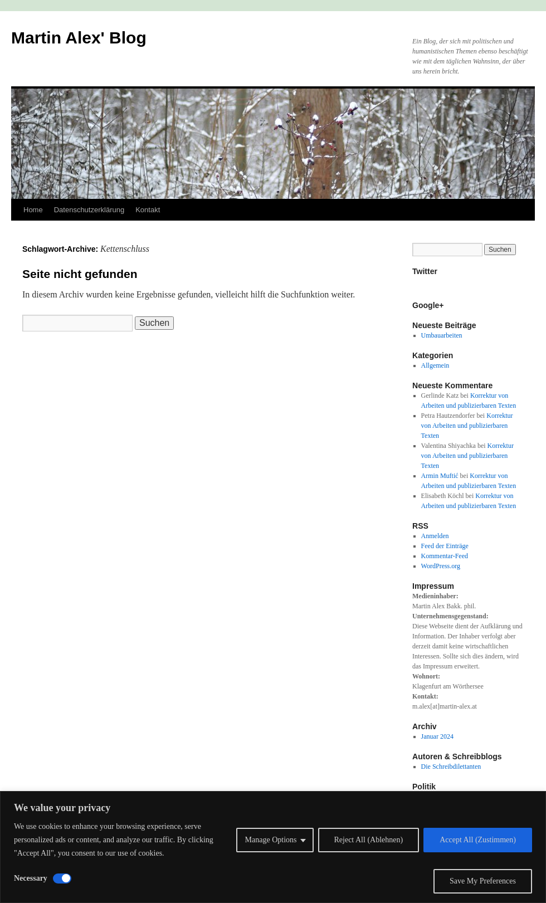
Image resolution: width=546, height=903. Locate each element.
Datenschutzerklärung (89, 210)
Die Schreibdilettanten (451, 766)
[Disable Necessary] (62, 878)
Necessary (30, 878)
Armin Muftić (440, 476)
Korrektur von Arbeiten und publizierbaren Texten (467, 426)
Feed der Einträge (445, 546)
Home (33, 210)
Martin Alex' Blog (79, 37)
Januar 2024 (437, 736)
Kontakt (147, 210)
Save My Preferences (483, 881)
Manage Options (271, 840)
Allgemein (435, 365)
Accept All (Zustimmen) (478, 840)
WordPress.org (440, 566)
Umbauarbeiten (441, 335)
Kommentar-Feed (444, 556)
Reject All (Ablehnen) (368, 840)
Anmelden (435, 536)
